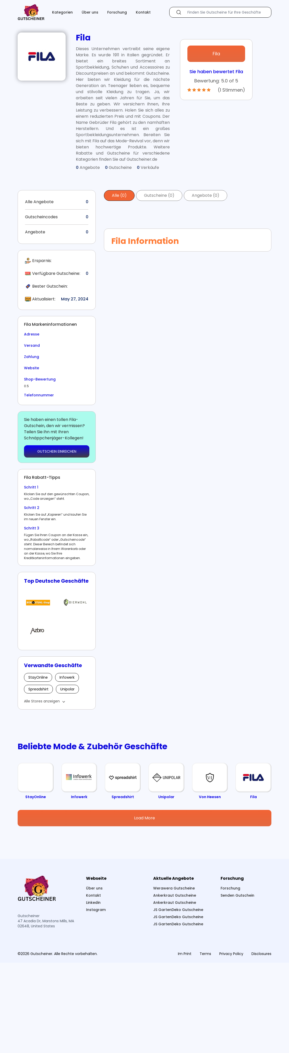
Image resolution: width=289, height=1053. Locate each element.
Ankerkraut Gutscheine (174, 985)
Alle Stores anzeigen (42, 701)
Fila (216, 53)
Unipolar (67, 689)
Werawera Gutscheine (174, 978)
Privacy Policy (231, 1044)
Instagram (96, 1000)
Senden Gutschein (237, 985)
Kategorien (62, 12)
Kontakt (143, 12)
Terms (205, 1044)
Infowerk (67, 677)
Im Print (184, 1044)
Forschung (117, 12)
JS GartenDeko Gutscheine (178, 1000)
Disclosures (261, 1044)
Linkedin (93, 992)
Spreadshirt (38, 689)
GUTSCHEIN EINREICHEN (56, 451)
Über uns (90, 12)
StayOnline (38, 677)
